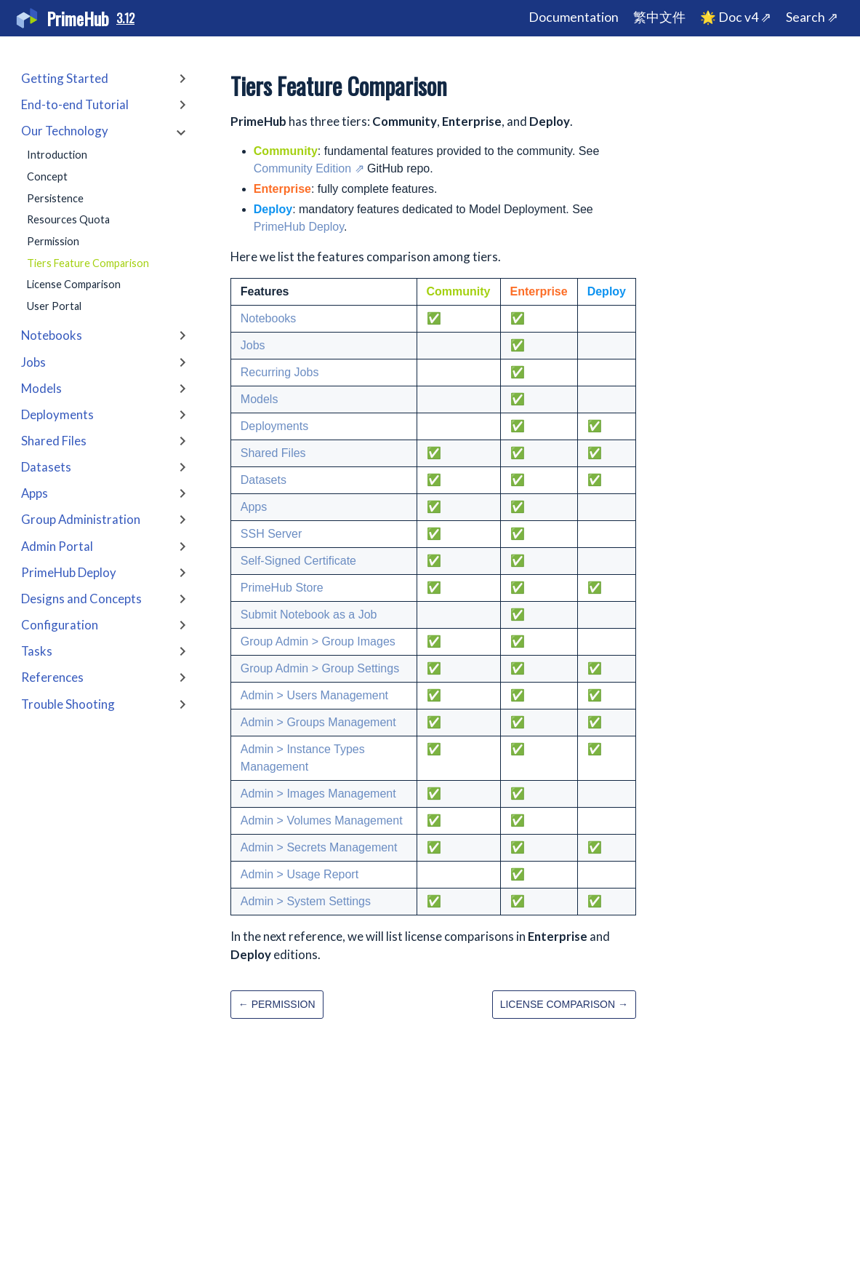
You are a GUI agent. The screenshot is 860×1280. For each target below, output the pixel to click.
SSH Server (271, 534)
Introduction (57, 154)
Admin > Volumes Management (322, 820)
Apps (254, 507)
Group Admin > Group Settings (320, 668)
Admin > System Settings (306, 901)
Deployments (274, 426)
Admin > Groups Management (318, 722)
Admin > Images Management (318, 793)
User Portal (54, 306)
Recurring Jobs (280, 372)
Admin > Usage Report (299, 874)
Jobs (253, 345)
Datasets (263, 480)
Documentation (574, 17)
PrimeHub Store (282, 587)
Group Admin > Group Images (318, 641)
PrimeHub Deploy (299, 226)
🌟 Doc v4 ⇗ (735, 17)
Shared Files (273, 453)
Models (259, 399)
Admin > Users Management (314, 695)
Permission (53, 241)
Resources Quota (68, 219)
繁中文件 (659, 17)
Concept (47, 176)
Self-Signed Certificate (298, 560)
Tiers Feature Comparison (88, 263)
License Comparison (74, 284)
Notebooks (269, 318)
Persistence (55, 198)
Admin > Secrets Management (319, 847)
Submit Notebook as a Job (309, 614)
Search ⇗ (812, 17)
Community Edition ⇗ (309, 168)
